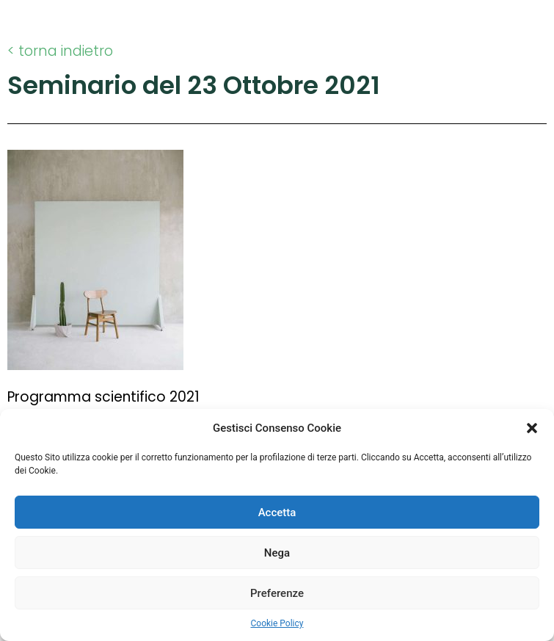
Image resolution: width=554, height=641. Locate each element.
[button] (532, 428)
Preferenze (277, 593)
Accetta (277, 512)
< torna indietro (60, 51)
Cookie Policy (277, 623)
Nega (277, 552)
